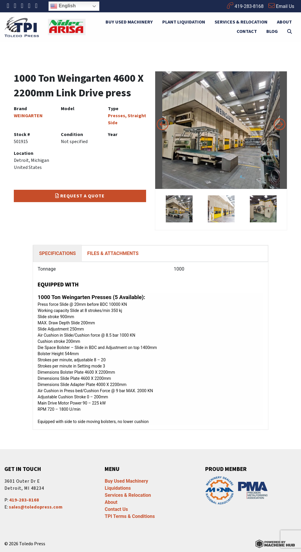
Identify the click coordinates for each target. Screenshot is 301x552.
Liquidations (118, 488)
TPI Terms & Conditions (130, 516)
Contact (247, 31)
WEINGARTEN (28, 116)
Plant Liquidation (183, 22)
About (284, 22)
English (63, 6)
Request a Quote (80, 196)
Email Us (281, 5)
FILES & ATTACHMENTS (112, 253)
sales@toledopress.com (35, 507)
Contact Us (116, 509)
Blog (272, 31)
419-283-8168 (245, 5)
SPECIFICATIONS (57, 253)
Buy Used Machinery (129, 22)
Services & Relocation (241, 22)
